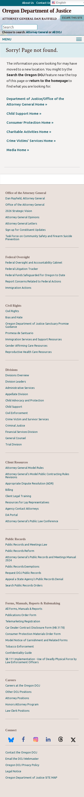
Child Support (13, 406)
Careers (10, 680)
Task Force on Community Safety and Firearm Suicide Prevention (38, 238)
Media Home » (17, 150)
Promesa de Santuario (19, 333)
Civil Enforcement (16, 413)
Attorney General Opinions (22, 217)
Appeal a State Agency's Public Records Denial (34, 579)
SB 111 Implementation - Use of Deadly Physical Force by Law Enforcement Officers (41, 661)
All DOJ (57, 32)
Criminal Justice (15, 425)
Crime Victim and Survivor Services (27, 419)
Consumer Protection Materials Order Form (33, 633)
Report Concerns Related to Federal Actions (33, 281)
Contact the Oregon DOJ (21, 752)
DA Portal (11, 514)
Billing (9, 489)
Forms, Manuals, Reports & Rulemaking (32, 603)
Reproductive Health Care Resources (28, 351)
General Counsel (15, 438)
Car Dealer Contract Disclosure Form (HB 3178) (35, 627)
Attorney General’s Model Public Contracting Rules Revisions (37, 476)
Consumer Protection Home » (29, 122)
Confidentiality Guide (18, 652)
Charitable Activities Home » (28, 132)
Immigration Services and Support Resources (33, 339)
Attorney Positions (17, 698)
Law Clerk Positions (17, 710)
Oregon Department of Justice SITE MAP (31, 777)
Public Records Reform (19, 550)
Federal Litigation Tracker (21, 268)
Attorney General (37, 32)
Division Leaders (15, 381)
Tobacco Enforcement (19, 646)
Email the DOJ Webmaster (22, 758)
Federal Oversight (17, 257)
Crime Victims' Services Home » (31, 141)
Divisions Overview (17, 375)
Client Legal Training (18, 496)
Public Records (15, 539)
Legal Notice (13, 771)
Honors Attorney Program (22, 704)
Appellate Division (16, 394)
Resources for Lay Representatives (27, 502)
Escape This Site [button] (72, 17)
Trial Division (13, 444)
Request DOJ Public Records (23, 572)
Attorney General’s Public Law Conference (31, 521)
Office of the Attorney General (25, 193)
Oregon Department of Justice (36, 11)
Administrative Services (19, 387)
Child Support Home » (23, 113)
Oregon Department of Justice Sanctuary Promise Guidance (37, 325)
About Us (28, 2)
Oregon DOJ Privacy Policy (22, 765)
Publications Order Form (20, 615)
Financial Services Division (21, 431)
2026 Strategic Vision (18, 210)
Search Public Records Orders (23, 585)
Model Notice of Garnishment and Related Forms (36, 640)
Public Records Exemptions (22, 566)
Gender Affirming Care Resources (26, 345)
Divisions (11, 370)
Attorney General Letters (21, 223)
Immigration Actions (18, 287)
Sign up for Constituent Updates (25, 229)
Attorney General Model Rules (24, 467)
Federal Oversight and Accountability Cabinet (33, 262)
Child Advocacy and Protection (24, 400)
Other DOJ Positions (18, 691)
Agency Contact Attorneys (22, 508)
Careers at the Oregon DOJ (22, 685)
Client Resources (16, 462)
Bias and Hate (14, 317)
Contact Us (43, 2)
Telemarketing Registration (22, 621)
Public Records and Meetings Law (26, 544)
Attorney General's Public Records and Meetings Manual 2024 (40, 559)
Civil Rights (13, 305)
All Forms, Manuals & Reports (23, 608)
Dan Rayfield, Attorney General (25, 198)
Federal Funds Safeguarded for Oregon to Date (35, 275)
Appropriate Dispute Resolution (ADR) (29, 483)
